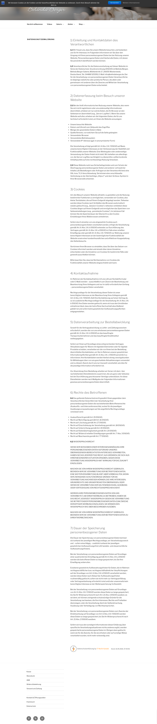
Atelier (71, 24)
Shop (82, 24)
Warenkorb (31, 676)
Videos (49, 24)
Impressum (31, 702)
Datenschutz (31, 706)
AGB (28, 680)
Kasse (29, 672)
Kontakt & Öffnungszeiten (36, 698)
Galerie (60, 24)
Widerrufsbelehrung (34, 684)
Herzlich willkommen (35, 24)
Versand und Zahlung (34, 689)
